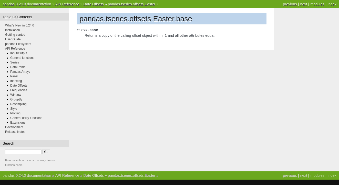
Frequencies (18, 90)
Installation (12, 30)
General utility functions (26, 118)
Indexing (16, 81)
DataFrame (18, 67)
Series (14, 62)
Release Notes (15, 132)
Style (13, 108)
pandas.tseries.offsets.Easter (131, 4)
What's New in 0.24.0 (19, 25)
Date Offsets (93, 4)
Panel (14, 76)
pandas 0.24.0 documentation (27, 4)
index (332, 4)
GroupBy (16, 99)
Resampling (18, 104)
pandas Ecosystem (18, 44)
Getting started (15, 34)
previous (290, 4)
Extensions (17, 122)
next (303, 4)
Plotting (15, 113)
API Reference (67, 4)
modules (317, 4)
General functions (22, 58)
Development (14, 127)
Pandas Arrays (20, 71)
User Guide (13, 39)
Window (15, 95)
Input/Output (18, 53)
